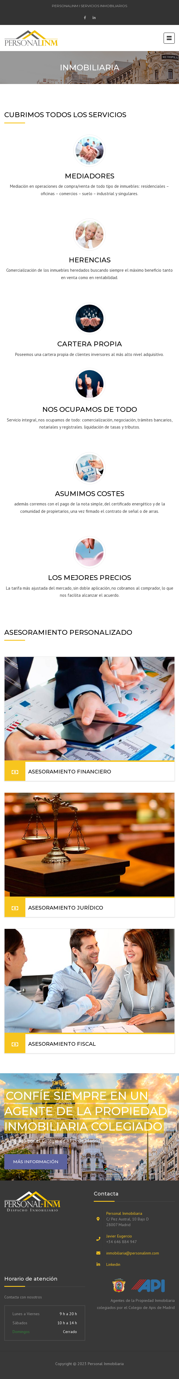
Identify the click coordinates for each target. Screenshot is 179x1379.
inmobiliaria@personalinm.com (132, 1253)
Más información (35, 1161)
